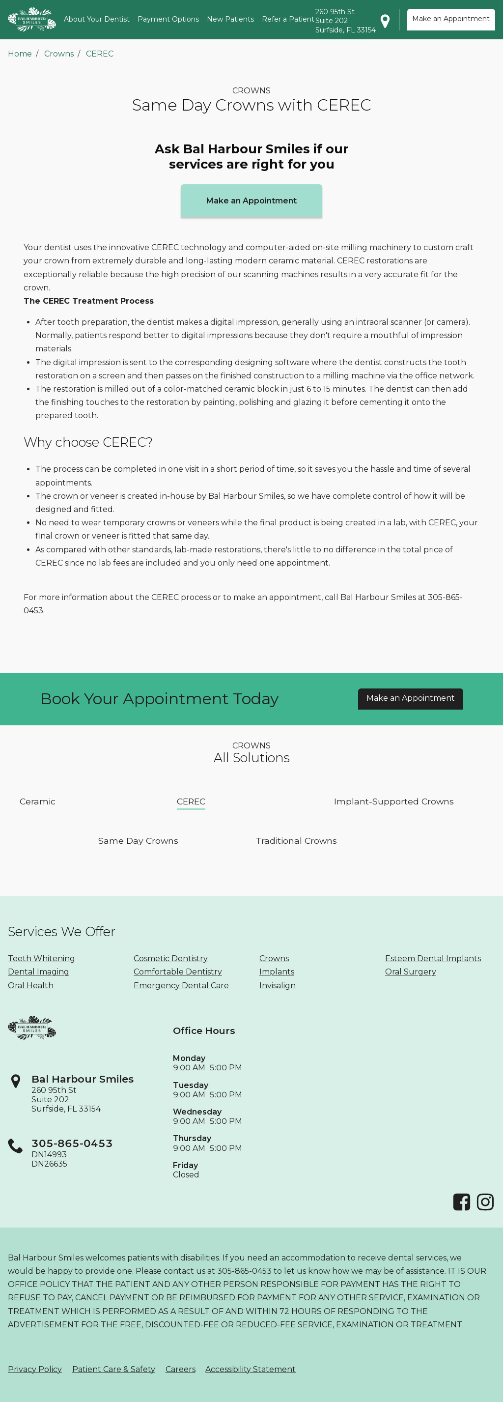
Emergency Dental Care (181, 985)
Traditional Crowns (296, 840)
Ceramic (38, 801)
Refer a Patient (288, 19)
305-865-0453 (72, 1143)
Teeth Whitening (41, 958)
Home (20, 53)
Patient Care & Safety (113, 1369)
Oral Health (31, 985)
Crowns (59, 53)
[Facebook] (462, 1209)
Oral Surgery (410, 971)
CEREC (99, 53)
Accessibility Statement (250, 1369)
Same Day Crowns (138, 840)
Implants (276, 971)
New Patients (230, 19)
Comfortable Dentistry (178, 971)
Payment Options (168, 19)
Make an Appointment (451, 18)
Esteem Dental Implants (433, 958)
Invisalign (277, 985)
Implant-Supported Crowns (394, 801)
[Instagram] (485, 1209)
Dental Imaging (38, 971)
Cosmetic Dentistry (171, 958)
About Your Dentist (97, 19)
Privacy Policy (35, 1369)
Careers (181, 1369)
